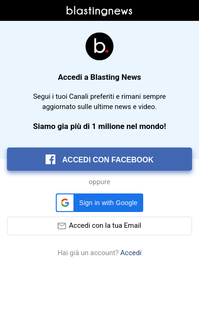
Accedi (131, 253)
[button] (99, 202)
